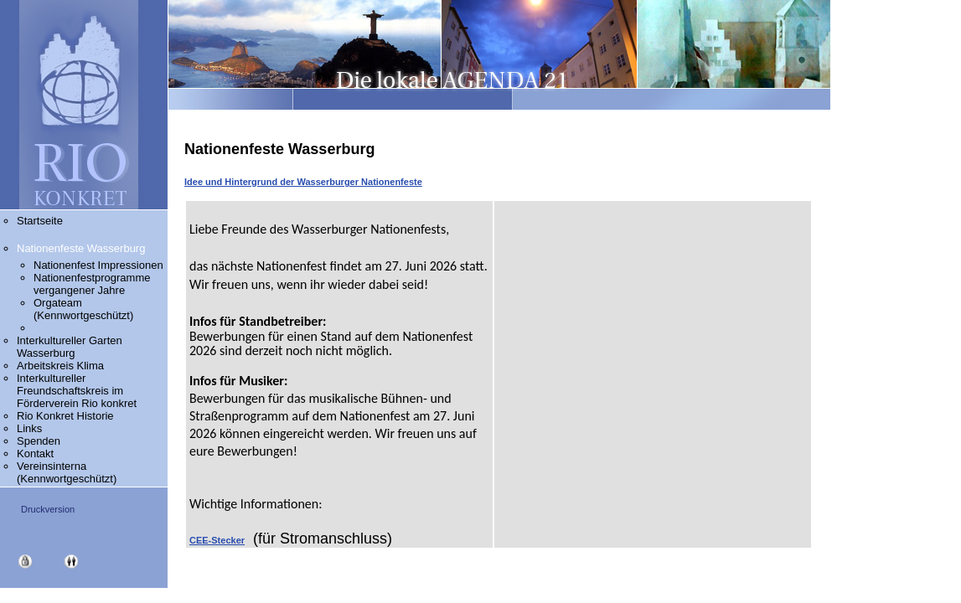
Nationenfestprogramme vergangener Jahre (92, 283)
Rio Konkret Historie (65, 416)
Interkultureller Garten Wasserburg (69, 346)
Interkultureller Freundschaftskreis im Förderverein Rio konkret (77, 391)
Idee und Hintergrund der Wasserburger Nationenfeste (303, 182)
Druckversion (48, 509)
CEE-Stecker (217, 540)
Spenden (38, 441)
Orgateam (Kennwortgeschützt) (83, 309)
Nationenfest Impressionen (98, 265)
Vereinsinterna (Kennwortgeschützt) (66, 472)
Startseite (40, 220)
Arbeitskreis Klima (77, 365)
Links (29, 428)
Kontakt (35, 453)
